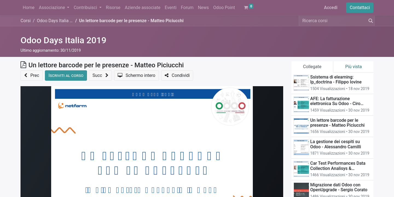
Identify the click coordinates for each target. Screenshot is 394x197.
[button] (32, 75)
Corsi (26, 20)
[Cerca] (369, 21)
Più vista (353, 66)
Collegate (312, 66)
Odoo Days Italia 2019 (63, 40)
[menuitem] (29, 7)
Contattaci (360, 7)
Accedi (330, 7)
